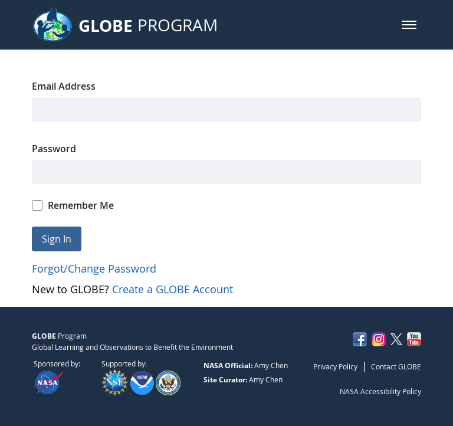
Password (54, 148)
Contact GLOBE (396, 366)
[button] (409, 24)
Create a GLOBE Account (172, 289)
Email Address (64, 86)
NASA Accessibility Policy (380, 391)
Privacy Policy (335, 366)
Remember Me (73, 205)
